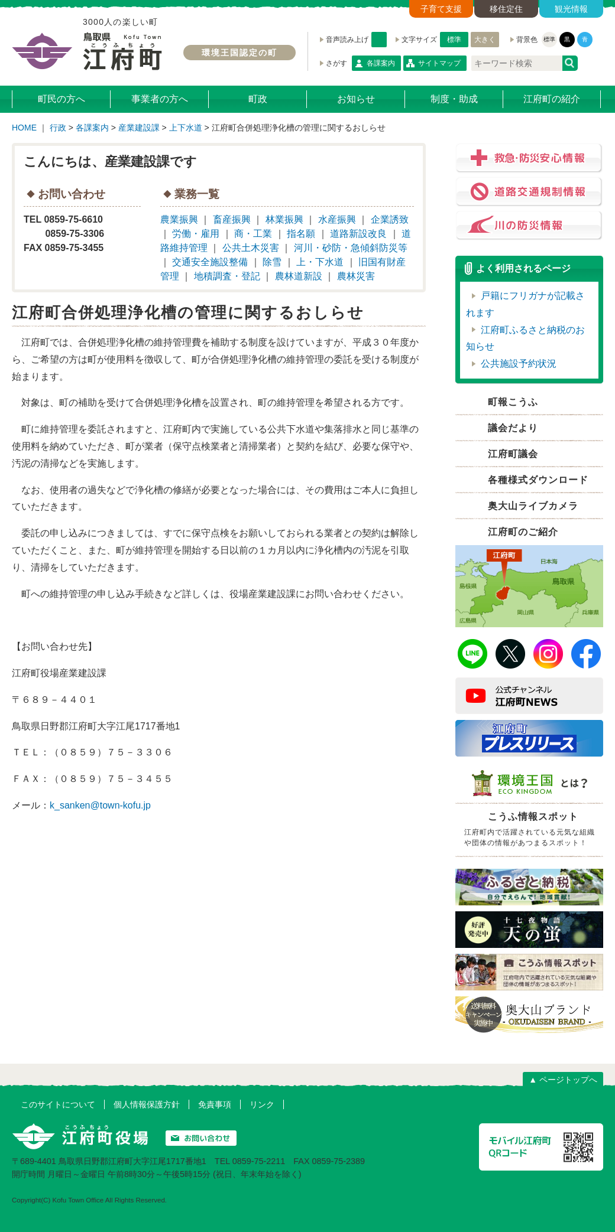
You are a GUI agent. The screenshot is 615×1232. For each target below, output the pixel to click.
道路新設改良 (358, 234)
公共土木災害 (250, 248)
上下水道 (185, 127)
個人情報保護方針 (147, 1104)
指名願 (301, 234)
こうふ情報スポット (532, 831)
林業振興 (284, 219)
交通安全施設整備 (210, 262)
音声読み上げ (379, 39)
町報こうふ (513, 402)
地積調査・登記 (227, 276)
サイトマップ (439, 63)
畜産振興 (232, 219)
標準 (454, 39)
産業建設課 (139, 127)
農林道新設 (298, 276)
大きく (485, 39)
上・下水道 (320, 262)
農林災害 (356, 276)
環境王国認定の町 (239, 52)
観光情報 (571, 9)
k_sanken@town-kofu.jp (100, 805)
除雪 (272, 262)
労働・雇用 (195, 234)
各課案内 (381, 63)
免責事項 (214, 1104)
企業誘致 (390, 219)
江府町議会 (513, 454)
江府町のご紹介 (523, 532)
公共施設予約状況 (518, 363)
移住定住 (506, 9)
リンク (262, 1104)
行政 (58, 127)
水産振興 (337, 219)
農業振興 (179, 219)
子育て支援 (441, 9)
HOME (24, 127)
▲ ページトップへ (563, 1079)
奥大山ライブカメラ (533, 506)
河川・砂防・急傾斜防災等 (350, 248)
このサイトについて (58, 1104)
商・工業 (253, 234)
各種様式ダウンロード (538, 480)
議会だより (513, 428)
